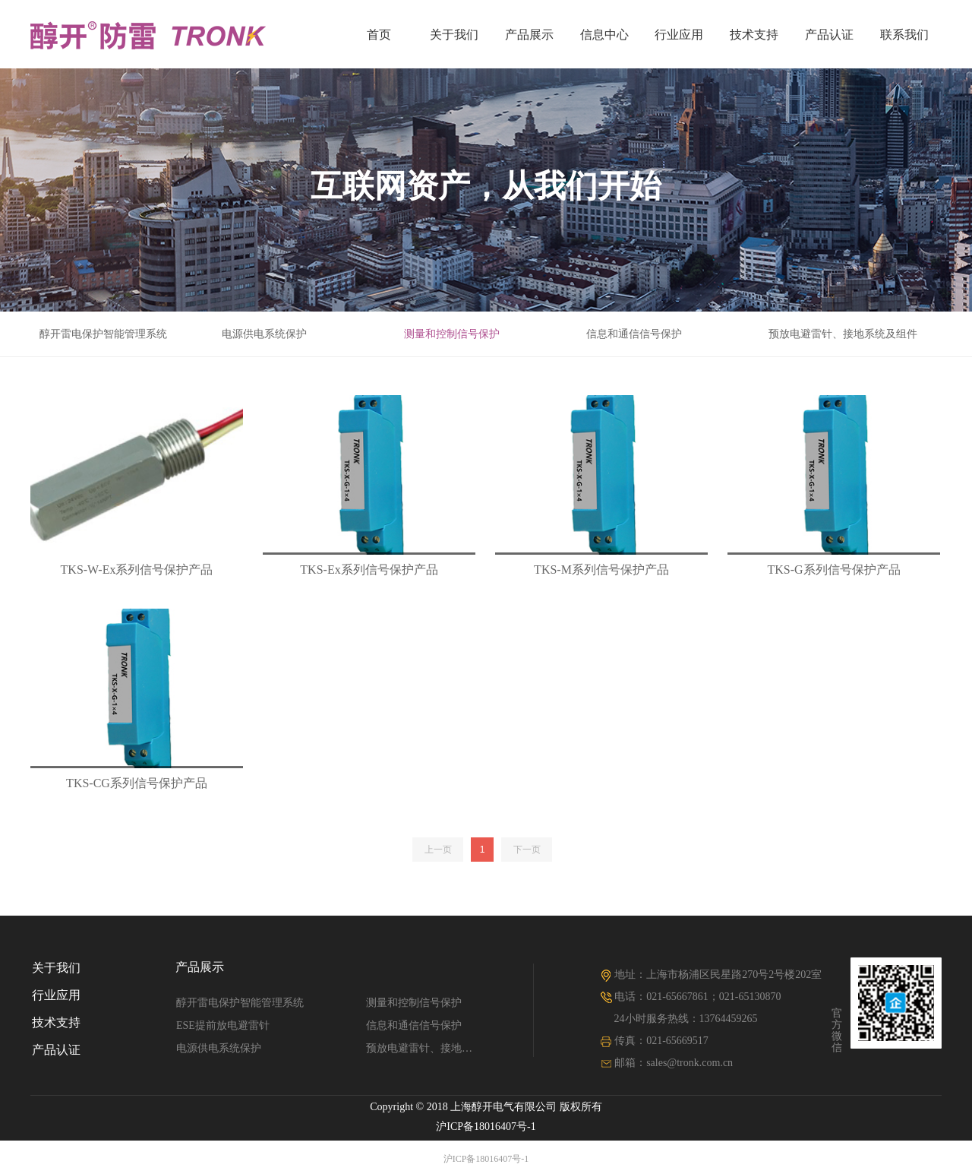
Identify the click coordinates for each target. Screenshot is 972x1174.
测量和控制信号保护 (452, 334)
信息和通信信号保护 (634, 334)
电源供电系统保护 (264, 334)
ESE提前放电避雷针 (223, 1025)
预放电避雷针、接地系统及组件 (842, 334)
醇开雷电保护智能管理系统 (103, 334)
